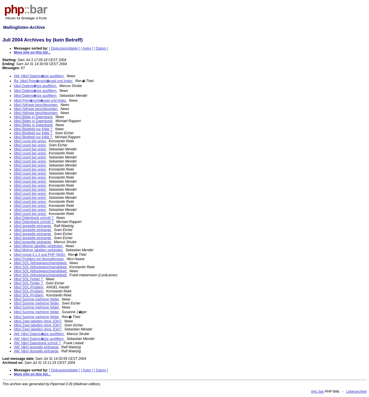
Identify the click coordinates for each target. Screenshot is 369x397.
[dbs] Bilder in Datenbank (33, 117)
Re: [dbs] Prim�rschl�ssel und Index (43, 81)
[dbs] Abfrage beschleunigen (36, 105)
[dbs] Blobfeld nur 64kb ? (33, 129)
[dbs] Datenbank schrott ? (34, 218)
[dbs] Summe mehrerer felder (37, 299)
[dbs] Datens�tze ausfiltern (35, 86)
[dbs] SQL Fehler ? (29, 279)
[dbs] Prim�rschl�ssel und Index (40, 101)
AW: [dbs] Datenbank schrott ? (38, 343)
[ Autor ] (87, 48)
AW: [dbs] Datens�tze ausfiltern (39, 76)
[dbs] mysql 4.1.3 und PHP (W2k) (40, 255)
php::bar (317, 392)
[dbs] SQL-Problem (29, 287)
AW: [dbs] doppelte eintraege (36, 347)
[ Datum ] (101, 48)
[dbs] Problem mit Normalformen (39, 259)
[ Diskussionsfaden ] (64, 48)
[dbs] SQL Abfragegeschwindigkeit (41, 263)
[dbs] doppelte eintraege (33, 226)
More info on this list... (32, 52)
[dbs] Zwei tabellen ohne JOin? (38, 321)
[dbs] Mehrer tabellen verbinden (39, 246)
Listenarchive (356, 392)
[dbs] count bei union (30, 141)
